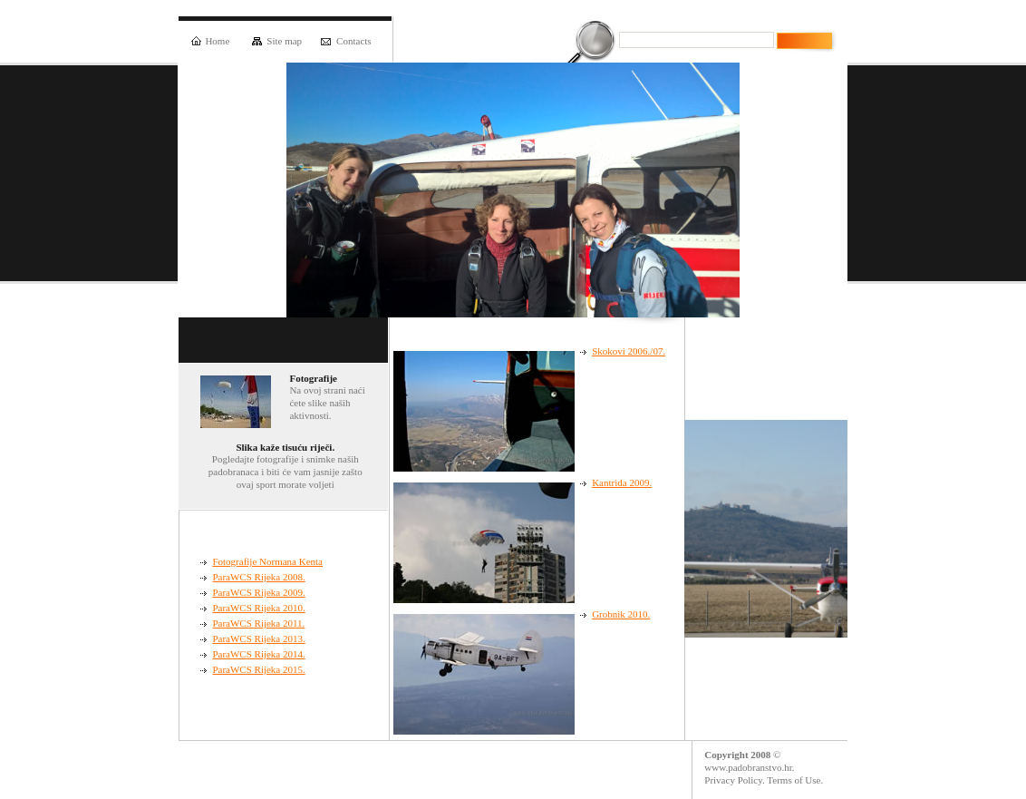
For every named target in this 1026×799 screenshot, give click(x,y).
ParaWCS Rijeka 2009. (258, 592)
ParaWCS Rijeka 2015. (258, 669)
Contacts (346, 40)
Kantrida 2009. (622, 482)
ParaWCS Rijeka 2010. (258, 607)
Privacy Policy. (734, 780)
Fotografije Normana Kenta (267, 561)
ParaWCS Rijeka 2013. (258, 638)
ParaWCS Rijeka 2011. (258, 623)
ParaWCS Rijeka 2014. (258, 653)
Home (209, 40)
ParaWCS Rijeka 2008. (258, 576)
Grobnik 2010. (621, 614)
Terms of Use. (795, 780)
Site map (277, 40)
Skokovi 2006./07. (628, 351)
